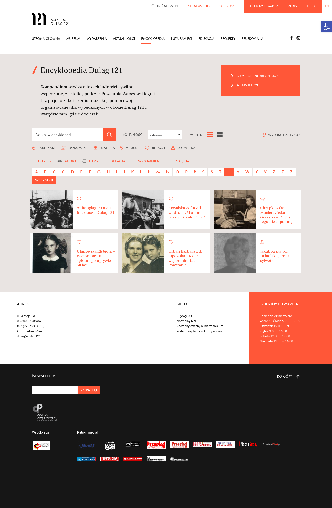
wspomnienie (150, 161)
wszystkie (44, 180)
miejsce (132, 148)
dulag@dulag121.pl (30, 336)
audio (70, 161)
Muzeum (73, 39)
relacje (159, 148)
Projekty (228, 39)
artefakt (48, 148)
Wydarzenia (97, 39)
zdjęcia (182, 161)
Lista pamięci (181, 39)
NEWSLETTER (202, 6)
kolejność (132, 135)
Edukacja (206, 39)
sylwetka (187, 148)
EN (327, 6)
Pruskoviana (252, 39)
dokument (78, 148)
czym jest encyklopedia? (256, 76)
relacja (118, 161)
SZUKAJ (230, 6)
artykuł (44, 161)
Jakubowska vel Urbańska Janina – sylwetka (276, 256)
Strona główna (46, 39)
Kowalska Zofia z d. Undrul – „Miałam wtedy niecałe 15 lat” (187, 212)
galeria (108, 148)
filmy (94, 161)
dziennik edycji (248, 85)
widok (196, 135)
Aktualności (124, 39)
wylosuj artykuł (284, 135)
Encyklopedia (153, 39)
